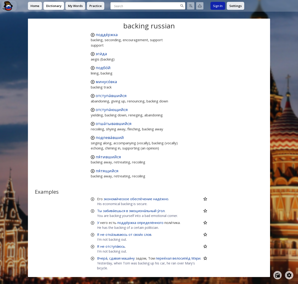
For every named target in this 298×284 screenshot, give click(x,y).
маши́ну (128, 258)
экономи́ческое (116, 198)
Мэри (195, 258)
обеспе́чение (141, 198)
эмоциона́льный (142, 210)
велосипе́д (181, 258)
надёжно (160, 198)
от (130, 234)
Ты (99, 210)
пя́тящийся (107, 170)
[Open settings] (289, 275)
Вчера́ (102, 258)
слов (147, 234)
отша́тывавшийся (114, 123)
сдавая (115, 258)
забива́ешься (114, 210)
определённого (150, 222)
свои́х (138, 234)
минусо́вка (106, 81)
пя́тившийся (108, 156)
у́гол (161, 210)
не (102, 234)
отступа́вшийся (111, 95)
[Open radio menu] (277, 275)
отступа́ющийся (112, 109)
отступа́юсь (115, 246)
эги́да (101, 53)
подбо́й (103, 67)
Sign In (218, 6)
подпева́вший (110, 137)
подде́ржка (107, 34)
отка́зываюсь (116, 234)
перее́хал (164, 258)
